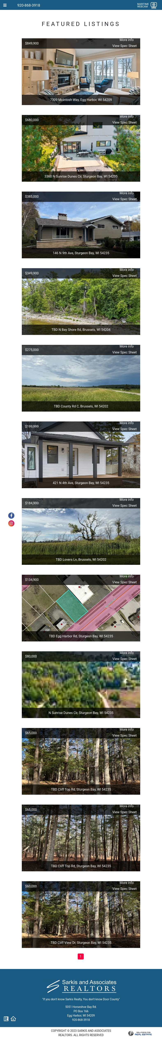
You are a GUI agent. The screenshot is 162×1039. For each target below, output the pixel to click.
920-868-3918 (28, 5)
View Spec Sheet (124, 46)
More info (127, 40)
